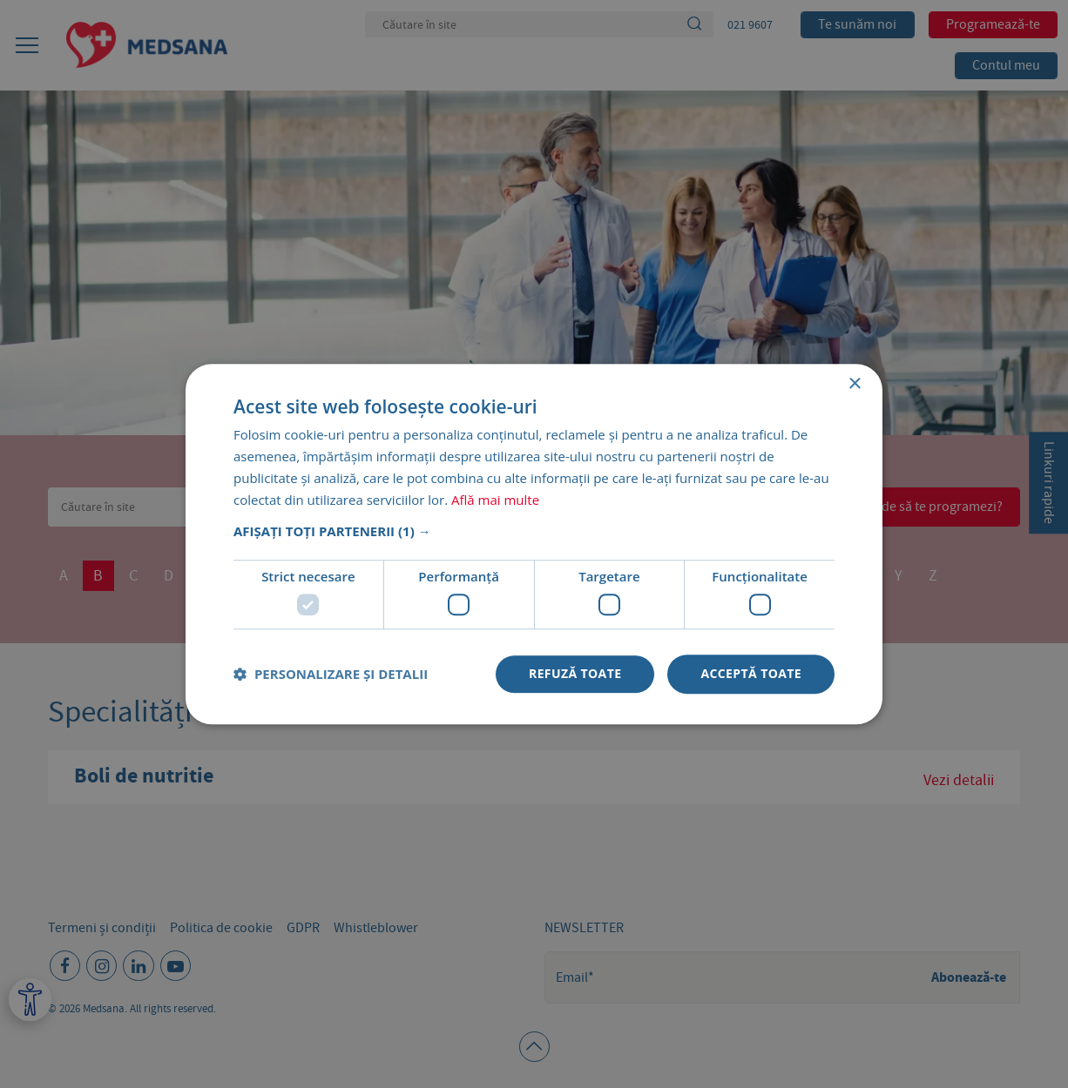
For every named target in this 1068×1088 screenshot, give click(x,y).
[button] (534, 532)
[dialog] (534, 544)
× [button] (854, 384)
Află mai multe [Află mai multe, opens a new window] (495, 499)
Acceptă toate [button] (750, 673)
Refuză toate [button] (575, 673)
